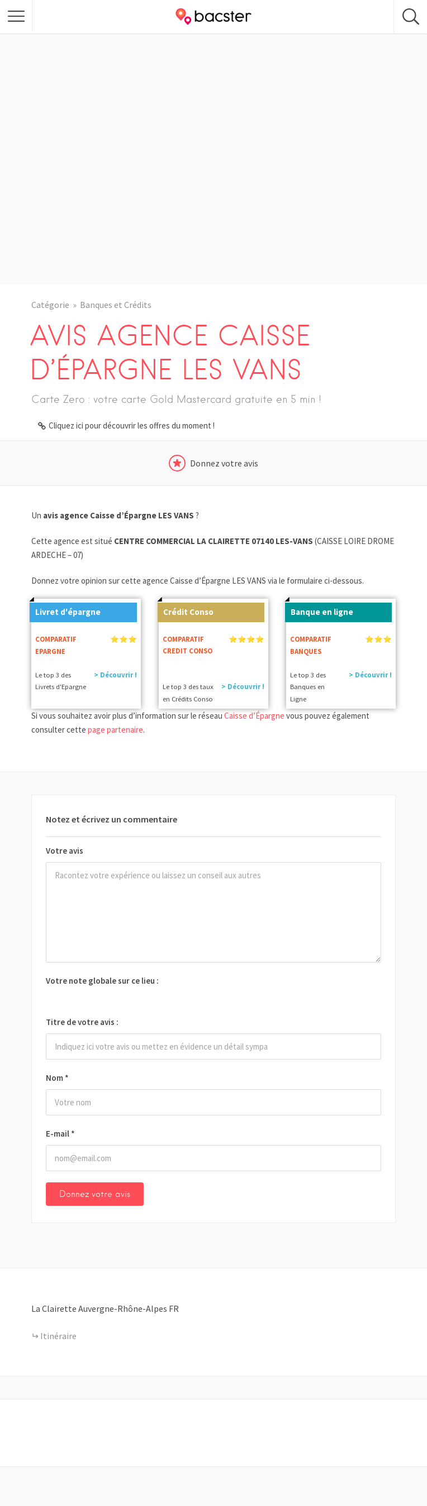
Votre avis (64, 850)
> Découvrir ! (115, 675)
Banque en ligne (319, 610)
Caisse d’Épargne (254, 715)
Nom (57, 1077)
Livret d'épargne (65, 610)
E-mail (60, 1133)
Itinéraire (58, 1335)
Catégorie (50, 304)
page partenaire (115, 729)
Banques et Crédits (115, 304)
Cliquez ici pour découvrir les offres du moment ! (132, 425)
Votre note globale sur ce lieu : (102, 980)
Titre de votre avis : (82, 1022)
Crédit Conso (186, 610)
